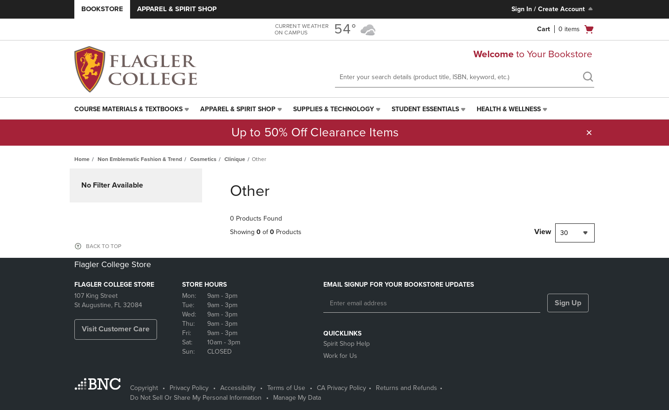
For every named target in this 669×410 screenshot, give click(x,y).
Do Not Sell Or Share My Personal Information (196, 398)
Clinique (234, 159)
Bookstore (102, 9)
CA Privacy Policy (341, 388)
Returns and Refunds (406, 388)
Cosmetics (203, 159)
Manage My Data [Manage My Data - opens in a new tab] (297, 398)
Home (82, 159)
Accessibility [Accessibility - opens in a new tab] (238, 388)
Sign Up (568, 303)
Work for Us (340, 356)
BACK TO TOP (103, 246)
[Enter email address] (431, 303)
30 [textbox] (564, 233)
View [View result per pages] (542, 231)
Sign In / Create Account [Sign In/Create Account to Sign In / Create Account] (553, 9)
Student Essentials (425, 109)
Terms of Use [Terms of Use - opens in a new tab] (286, 388)
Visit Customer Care (116, 329)
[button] (589, 132)
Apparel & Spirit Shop (176, 9)
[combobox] (575, 232)
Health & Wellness (509, 109)
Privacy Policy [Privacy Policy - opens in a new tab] (189, 388)
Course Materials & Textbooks (128, 109)
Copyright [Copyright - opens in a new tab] (144, 388)
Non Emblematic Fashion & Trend (140, 159)
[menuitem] (133, 109)
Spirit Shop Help (346, 344)
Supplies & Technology (333, 109)
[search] (588, 77)
